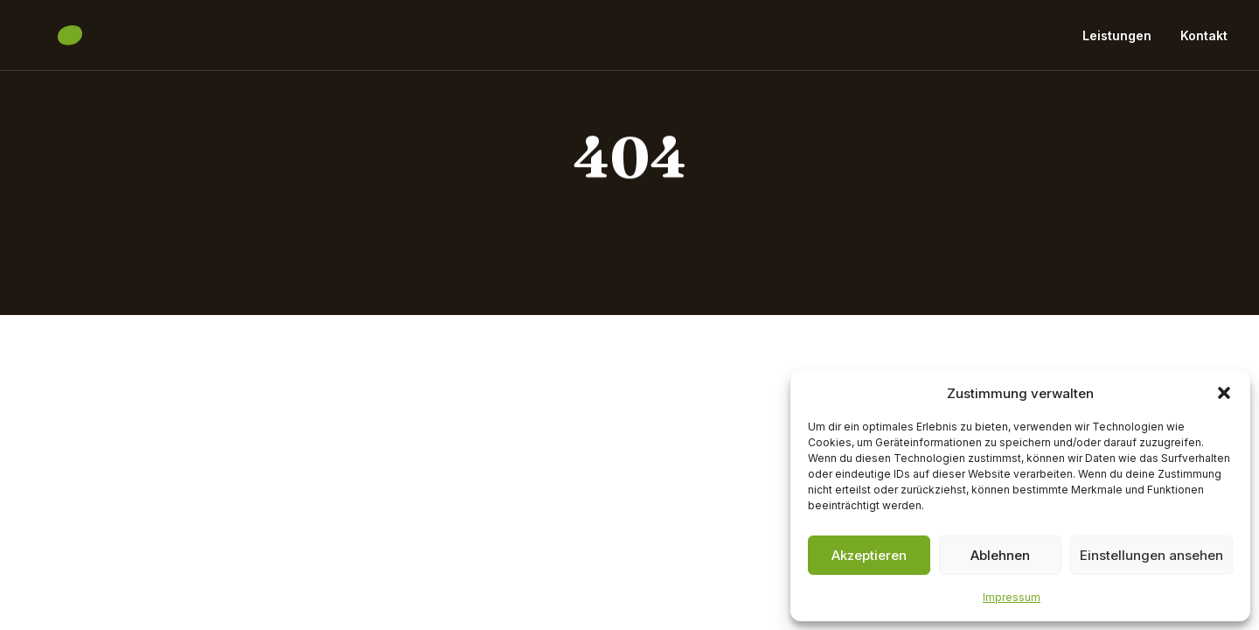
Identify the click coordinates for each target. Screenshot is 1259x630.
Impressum (1011, 597)
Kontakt (1204, 41)
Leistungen (1116, 41)
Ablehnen (1000, 555)
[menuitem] (1123, 42)
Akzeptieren (869, 555)
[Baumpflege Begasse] (131, 42)
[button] (1224, 393)
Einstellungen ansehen (1151, 555)
